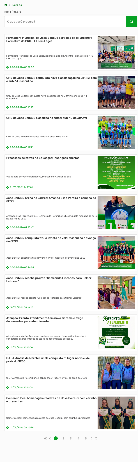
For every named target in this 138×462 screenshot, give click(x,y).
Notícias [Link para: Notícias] (17, 5)
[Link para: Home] (5, 5)
